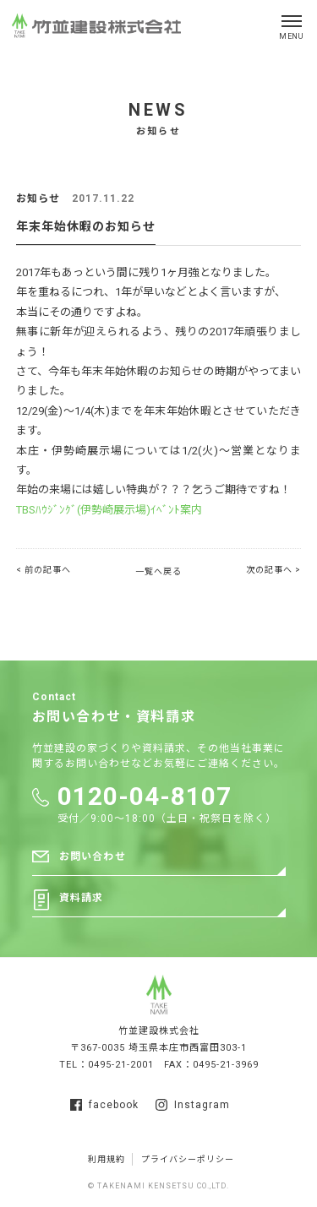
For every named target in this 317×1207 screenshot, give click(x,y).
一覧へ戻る (158, 571)
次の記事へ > (273, 569)
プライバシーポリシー (187, 1159)
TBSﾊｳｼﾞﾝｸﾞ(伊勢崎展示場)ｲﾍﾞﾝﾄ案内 (109, 509)
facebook (104, 1105)
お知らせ (38, 198)
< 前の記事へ (43, 569)
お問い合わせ (92, 856)
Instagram (193, 1105)
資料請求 (81, 898)
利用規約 (106, 1159)
